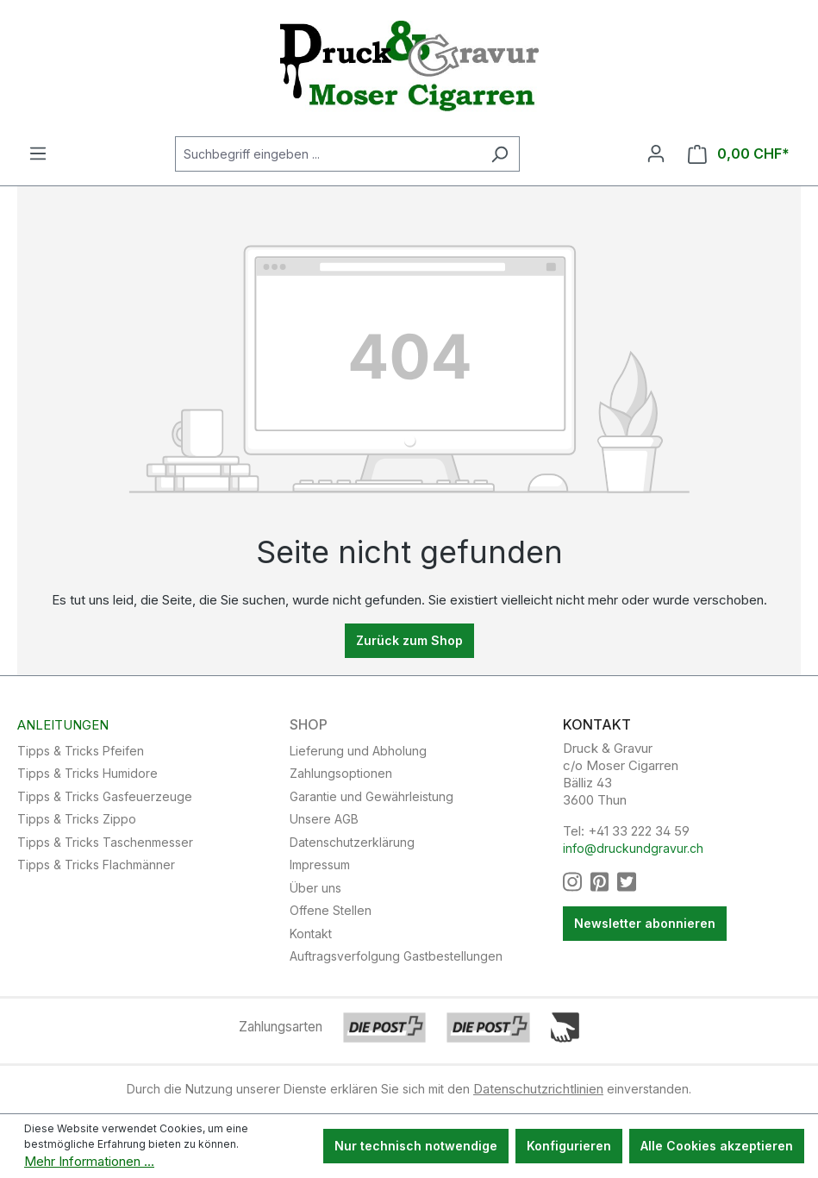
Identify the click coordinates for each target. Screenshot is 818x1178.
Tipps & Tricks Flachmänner (96, 864)
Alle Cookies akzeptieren (716, 1145)
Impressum (320, 864)
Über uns (315, 887)
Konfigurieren (569, 1145)
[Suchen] (499, 154)
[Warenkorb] (739, 154)
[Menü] (38, 153)
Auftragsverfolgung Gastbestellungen (396, 956)
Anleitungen (63, 725)
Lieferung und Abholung (358, 750)
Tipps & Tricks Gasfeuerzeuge (104, 796)
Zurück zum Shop (409, 640)
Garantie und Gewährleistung (371, 796)
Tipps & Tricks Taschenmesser (105, 842)
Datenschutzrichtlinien (538, 1089)
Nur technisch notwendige (415, 1145)
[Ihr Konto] (656, 153)
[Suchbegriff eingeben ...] (327, 154)
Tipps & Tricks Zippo (76, 818)
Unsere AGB (324, 818)
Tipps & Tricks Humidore (87, 773)
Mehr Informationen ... (89, 1161)
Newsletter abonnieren (644, 923)
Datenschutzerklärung (352, 842)
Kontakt (311, 933)
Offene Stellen (331, 910)
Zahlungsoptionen (341, 773)
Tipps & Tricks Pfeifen (80, 750)
